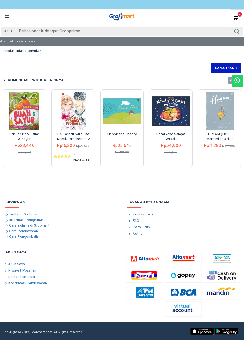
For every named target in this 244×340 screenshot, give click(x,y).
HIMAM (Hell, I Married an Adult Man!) (219, 137)
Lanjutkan (224, 68)
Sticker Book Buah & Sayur (24, 136)
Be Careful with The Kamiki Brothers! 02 (73, 136)
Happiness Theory (122, 134)
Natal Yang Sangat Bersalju (171, 136)
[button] (231, 80)
